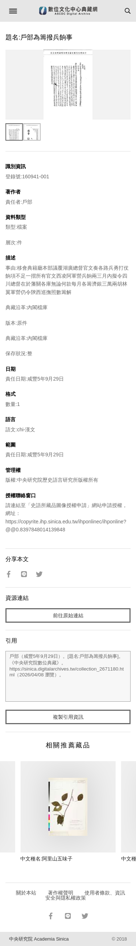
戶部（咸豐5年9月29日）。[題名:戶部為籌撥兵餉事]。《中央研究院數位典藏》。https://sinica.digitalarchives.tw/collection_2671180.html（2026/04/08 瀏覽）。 (68, 676)
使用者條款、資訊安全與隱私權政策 (85, 895)
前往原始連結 (68, 615)
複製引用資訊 (68, 717)
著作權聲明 (60, 893)
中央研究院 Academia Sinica (39, 939)
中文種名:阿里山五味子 (46, 859)
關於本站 (26, 893)
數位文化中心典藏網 (68, 11)
